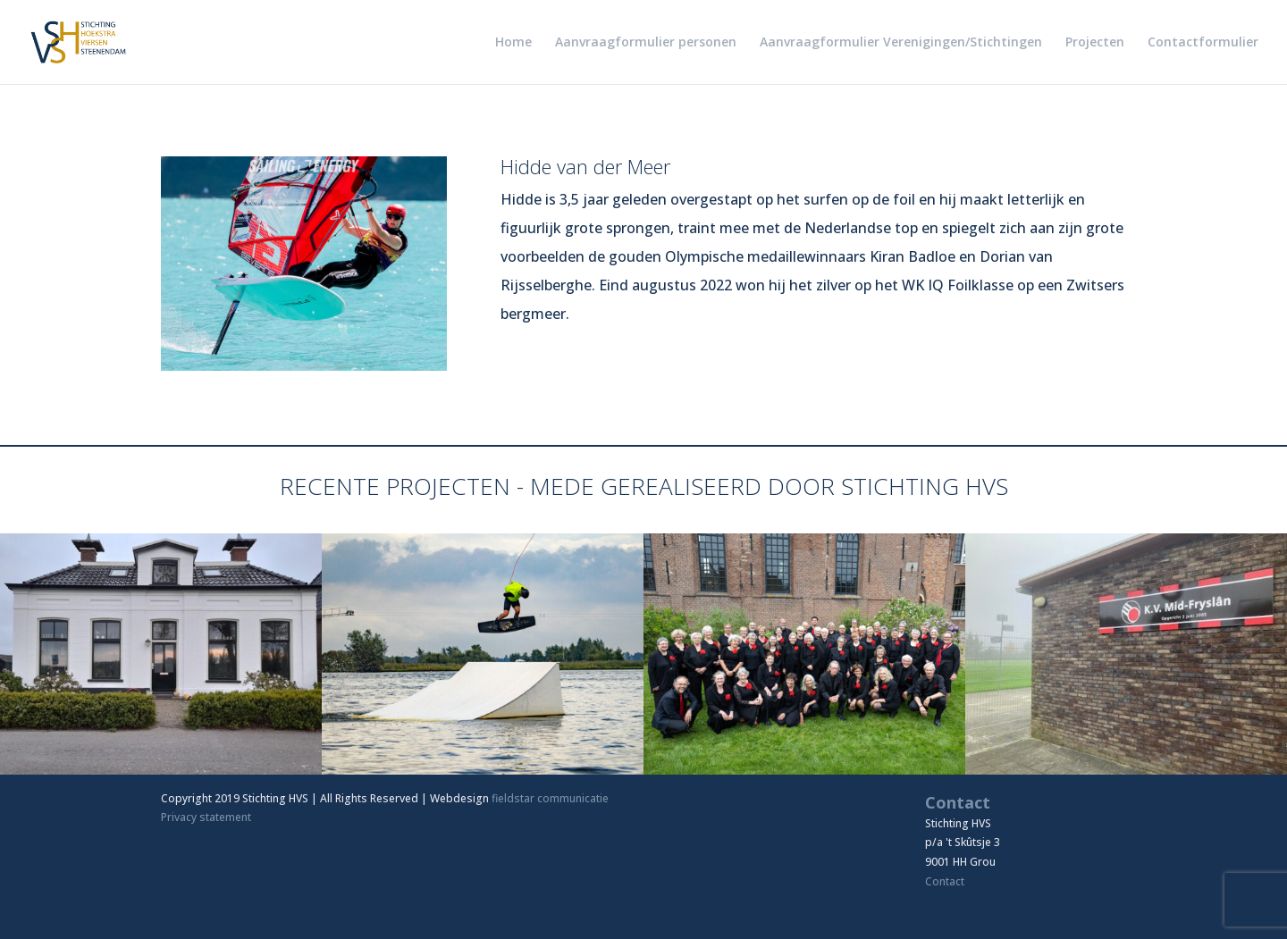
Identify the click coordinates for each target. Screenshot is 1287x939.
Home (513, 43)
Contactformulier (1203, 43)
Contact (944, 881)
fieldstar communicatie (550, 798)
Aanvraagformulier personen (645, 43)
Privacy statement (206, 817)
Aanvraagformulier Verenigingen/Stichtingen (901, 43)
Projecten (1094, 43)
